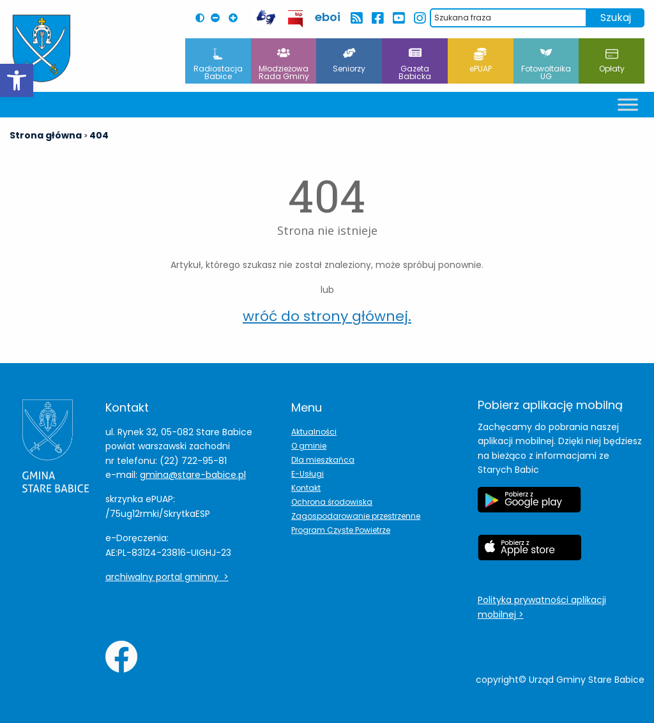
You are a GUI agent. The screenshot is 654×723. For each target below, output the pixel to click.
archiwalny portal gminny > (167, 576)
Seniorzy (349, 61)
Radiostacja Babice (218, 65)
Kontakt (306, 487)
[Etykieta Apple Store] (529, 554)
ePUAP (480, 61)
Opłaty (612, 61)
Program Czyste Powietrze (340, 530)
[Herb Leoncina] (41, 48)
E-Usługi (307, 473)
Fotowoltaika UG (546, 65)
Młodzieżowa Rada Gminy (284, 65)
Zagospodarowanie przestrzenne (355, 516)
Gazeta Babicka (415, 65)
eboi (327, 17)
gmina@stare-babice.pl (193, 474)
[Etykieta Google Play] (529, 506)
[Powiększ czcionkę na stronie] (236, 17)
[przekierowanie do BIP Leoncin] (296, 18)
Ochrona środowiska (331, 501)
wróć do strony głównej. (327, 316)
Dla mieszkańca (322, 459)
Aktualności (314, 431)
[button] (16, 80)
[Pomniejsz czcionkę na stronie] (218, 17)
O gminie (308, 445)
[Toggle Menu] (628, 104)
